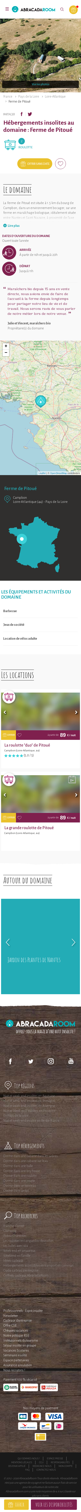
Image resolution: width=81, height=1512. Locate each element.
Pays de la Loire (28, 96)
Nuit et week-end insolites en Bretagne (29, 1101)
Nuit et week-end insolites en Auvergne (29, 1106)
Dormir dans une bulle (18, 1166)
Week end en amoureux (19, 1250)
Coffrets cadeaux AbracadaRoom (25, 1275)
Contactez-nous (46, 1469)
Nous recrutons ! (14, 1370)
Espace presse (55, 1458)
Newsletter (10, 1315)
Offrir (19, 1504)
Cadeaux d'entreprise (17, 1320)
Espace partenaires (16, 1360)
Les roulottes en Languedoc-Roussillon (28, 1240)
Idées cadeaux (13, 1260)
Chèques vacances (15, 1330)
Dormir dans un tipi (16, 1190)
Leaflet (42, 473)
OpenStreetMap (58, 473)
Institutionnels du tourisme (20, 1340)
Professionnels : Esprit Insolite (23, 1311)
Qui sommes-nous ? (29, 1458)
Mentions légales (21, 1462)
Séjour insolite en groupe (19, 1345)
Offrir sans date (38, 163)
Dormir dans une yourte (19, 1180)
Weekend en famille (16, 1255)
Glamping (9, 1230)
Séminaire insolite (15, 1355)
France (7, 96)
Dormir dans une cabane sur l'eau (25, 1161)
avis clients (43, 1495)
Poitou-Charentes (14, 1235)
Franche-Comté (13, 1226)
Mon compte (66, 1466)
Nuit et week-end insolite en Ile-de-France (31, 1120)
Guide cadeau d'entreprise (20, 1270)
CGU (41, 1462)
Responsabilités (60, 1462)
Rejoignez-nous (42, 1466)
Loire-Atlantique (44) (28, 501)
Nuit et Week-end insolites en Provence (29, 1111)
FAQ (27, 1469)
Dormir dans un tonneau (19, 1185)
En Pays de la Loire (15, 1115)
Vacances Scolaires (16, 1350)
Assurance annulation (17, 1365)
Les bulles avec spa (15, 1245)
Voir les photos (40, 84)
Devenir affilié (16, 1466)
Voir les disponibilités (53, 1504)
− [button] (6, 353)
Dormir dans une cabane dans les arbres (30, 1156)
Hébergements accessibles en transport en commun (38, 1265)
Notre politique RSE (16, 1335)
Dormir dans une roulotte (20, 1175)
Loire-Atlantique (55, 96)
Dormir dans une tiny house (21, 1171)
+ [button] (6, 346)
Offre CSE (10, 1325)
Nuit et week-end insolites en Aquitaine (29, 1096)
